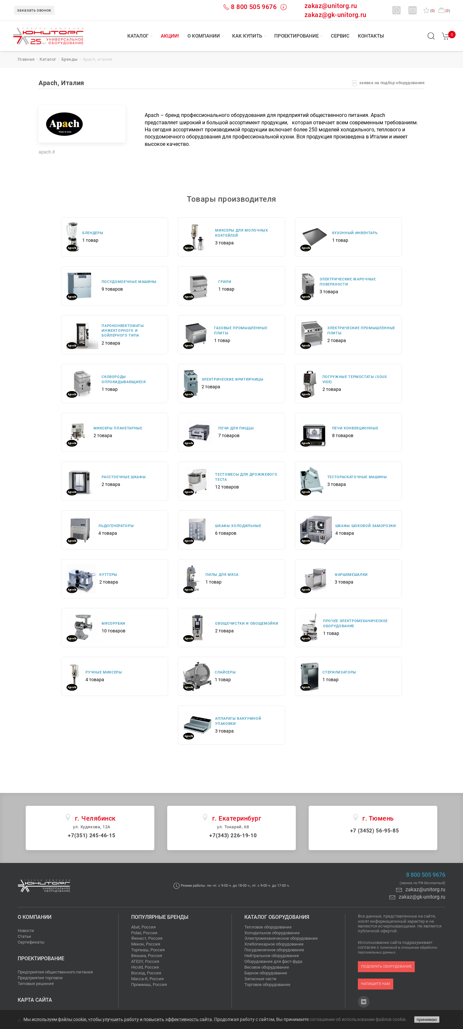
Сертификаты (31, 942)
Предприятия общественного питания (55, 972)
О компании (203, 36)
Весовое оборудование (266, 967)
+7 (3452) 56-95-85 (374, 831)
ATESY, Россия (145, 961)
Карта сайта (35, 1000)
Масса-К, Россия (147, 978)
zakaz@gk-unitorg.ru (335, 15)
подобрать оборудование (386, 966)
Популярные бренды (159, 917)
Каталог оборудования (276, 917)
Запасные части (260, 978)
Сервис (340, 36)
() (429, 11)
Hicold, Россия (145, 967)
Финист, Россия (146, 938)
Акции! (170, 36)
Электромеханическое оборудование (281, 938)
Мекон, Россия (145, 944)
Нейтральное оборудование (271, 955)
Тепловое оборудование (268, 927)
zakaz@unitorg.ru (330, 6)
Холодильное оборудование (272, 932)
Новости (26, 930)
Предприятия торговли (40, 977)
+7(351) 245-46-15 (91, 835)
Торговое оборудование (267, 984)
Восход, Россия (146, 973)
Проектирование (296, 36)
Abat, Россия (143, 927)
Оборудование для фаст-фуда (273, 961)
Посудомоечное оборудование (274, 949)
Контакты (371, 36)
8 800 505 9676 (254, 7)
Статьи (24, 936)
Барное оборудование (265, 973)
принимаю (427, 1019)
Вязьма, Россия (146, 955)
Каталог (138, 36)
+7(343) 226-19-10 (233, 835)
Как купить (247, 36)
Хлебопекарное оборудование (274, 944)
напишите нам (375, 984)
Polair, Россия (144, 932)
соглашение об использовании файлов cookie (357, 1019)
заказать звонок (34, 10)
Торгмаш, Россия (148, 949)
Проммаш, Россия (149, 984)
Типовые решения (36, 983)
